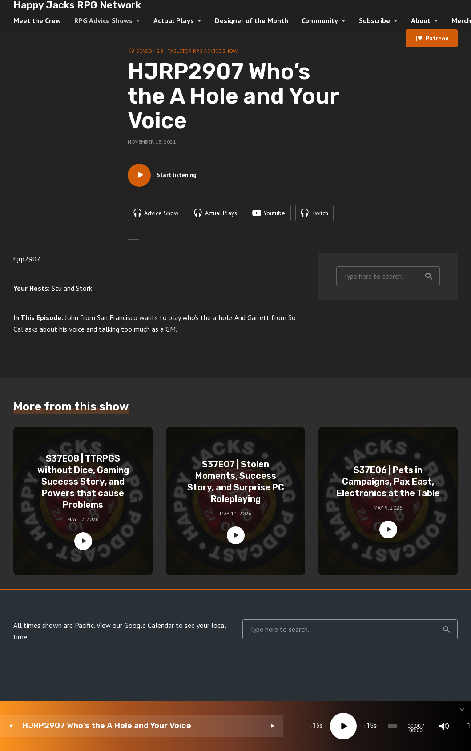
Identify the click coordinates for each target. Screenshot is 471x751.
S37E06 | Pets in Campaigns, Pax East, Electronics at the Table (388, 504)
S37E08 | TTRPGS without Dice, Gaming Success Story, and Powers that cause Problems (83, 503)
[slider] (265, 726)
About (421, 20)
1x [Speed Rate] (369, 726)
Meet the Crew (37, 20)
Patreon (437, 38)
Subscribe (374, 20)
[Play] (202, 726)
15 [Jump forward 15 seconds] (228, 726)
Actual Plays (173, 20)
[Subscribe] (395, 726)
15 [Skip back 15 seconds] (174, 726)
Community (320, 20)
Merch (461, 20)
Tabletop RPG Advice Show (203, 51)
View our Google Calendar (135, 647)
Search (428, 298)
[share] (422, 726)
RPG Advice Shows (103, 20)
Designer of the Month (251, 20)
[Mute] (342, 726)
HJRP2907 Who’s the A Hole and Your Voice (77, 725)
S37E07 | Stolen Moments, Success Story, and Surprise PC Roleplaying (235, 503)
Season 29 (149, 51)
